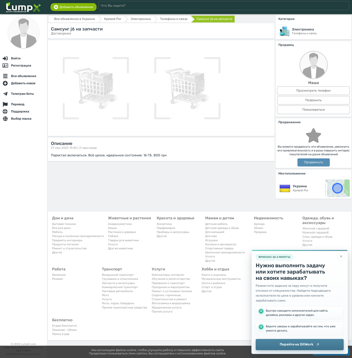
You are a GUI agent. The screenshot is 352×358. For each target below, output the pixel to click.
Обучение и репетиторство (171, 278)
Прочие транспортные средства (124, 307)
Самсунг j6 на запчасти (214, 19)
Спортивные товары (219, 248)
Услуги (113, 244)
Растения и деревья (122, 232)
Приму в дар (60, 334)
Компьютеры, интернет (168, 274)
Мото (105, 295)
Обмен (258, 228)
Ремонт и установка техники (172, 291)
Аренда (259, 224)
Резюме (57, 278)
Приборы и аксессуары (173, 232)
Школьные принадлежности (225, 252)
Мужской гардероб (315, 232)
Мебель (57, 232)
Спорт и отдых (212, 287)
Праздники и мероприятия (170, 287)
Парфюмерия (166, 228)
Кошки (112, 228)
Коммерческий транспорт (120, 287)
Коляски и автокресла (220, 244)
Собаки (113, 236)
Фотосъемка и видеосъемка (171, 303)
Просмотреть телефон (313, 91)
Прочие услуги (162, 311)
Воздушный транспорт (118, 274)
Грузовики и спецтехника (120, 278)
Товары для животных (123, 240)
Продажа (260, 232)
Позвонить (313, 100)
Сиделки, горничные (166, 295)
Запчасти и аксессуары (118, 283)
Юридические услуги (167, 307)
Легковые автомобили (117, 291)
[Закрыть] (341, 256)
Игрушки (211, 240)
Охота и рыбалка (213, 283)
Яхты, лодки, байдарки (118, 303)
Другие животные (120, 248)
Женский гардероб (315, 228)
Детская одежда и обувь (222, 228)
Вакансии (59, 274)
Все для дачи (61, 228)
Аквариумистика (120, 224)
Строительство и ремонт (169, 299)
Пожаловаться (313, 110)
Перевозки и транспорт (168, 283)
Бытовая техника (64, 224)
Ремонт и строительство (69, 248)
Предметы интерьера (67, 240)
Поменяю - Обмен (64, 330)
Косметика (164, 224)
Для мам (211, 236)
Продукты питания (65, 244)
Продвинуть (313, 162)
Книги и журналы (214, 274)
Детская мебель (216, 224)
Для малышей (214, 232)
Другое (57, 252)
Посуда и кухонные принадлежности (78, 236)
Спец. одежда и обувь (317, 236)
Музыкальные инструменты (221, 278)
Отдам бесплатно (64, 325)
